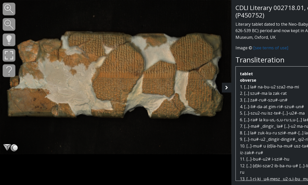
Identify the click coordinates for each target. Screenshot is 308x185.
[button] (9, 9)
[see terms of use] (270, 48)
